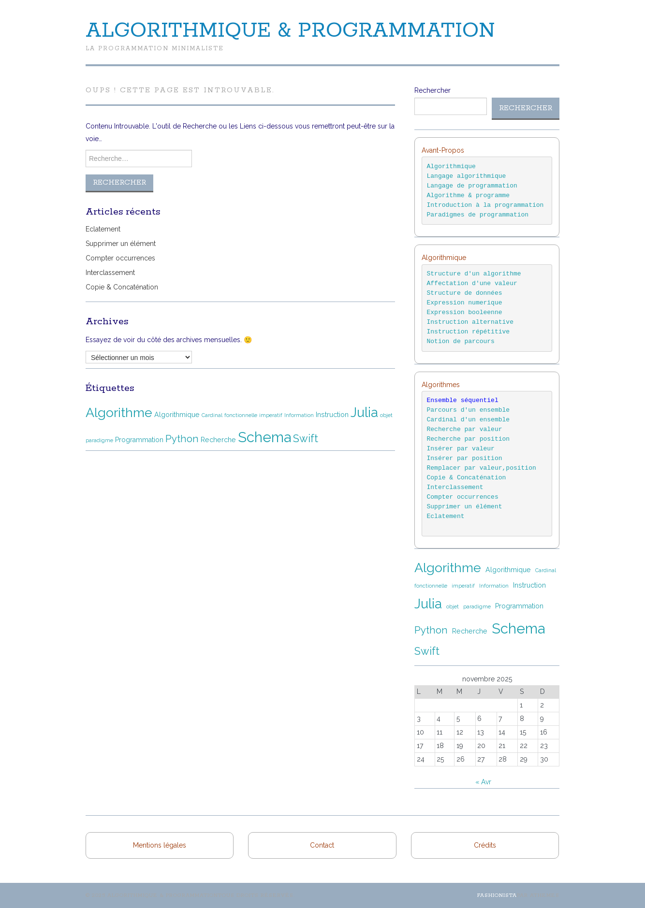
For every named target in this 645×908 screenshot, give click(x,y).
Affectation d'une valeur (472, 283)
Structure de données (464, 293)
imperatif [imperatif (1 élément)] (270, 415)
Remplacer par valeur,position (481, 468)
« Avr (483, 782)
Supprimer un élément (121, 243)
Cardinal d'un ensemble (468, 419)
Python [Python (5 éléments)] (182, 439)
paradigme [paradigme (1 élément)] (99, 440)
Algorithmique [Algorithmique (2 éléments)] (177, 414)
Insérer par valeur (461, 448)
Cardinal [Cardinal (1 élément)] (212, 415)
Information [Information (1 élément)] (299, 415)
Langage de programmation (472, 185)
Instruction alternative (470, 322)
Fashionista (497, 895)
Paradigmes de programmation (478, 214)
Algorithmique (451, 166)
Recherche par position (468, 439)
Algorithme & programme (468, 195)
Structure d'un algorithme (474, 273)
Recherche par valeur (464, 429)
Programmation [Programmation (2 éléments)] (139, 440)
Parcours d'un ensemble (470, 410)
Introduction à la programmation (485, 205)
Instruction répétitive (468, 331)
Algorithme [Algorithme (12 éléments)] (119, 412)
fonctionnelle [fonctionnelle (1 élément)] (240, 415)
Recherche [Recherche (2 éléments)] (218, 440)
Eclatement (103, 229)
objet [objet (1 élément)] (386, 415)
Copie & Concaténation (122, 287)
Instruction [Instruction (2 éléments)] (332, 414)
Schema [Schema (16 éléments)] (264, 437)
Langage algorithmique (466, 176)
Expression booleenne (464, 312)
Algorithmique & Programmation (290, 31)
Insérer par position (464, 458)
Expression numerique (464, 302)
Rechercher (432, 90)
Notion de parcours (461, 341)
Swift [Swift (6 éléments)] (305, 438)
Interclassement (110, 272)
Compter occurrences (120, 258)
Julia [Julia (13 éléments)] (364, 412)
